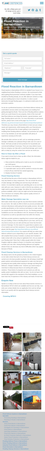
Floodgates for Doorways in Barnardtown (16, 427)
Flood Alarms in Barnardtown (13, 429)
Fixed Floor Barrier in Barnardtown (14, 425)
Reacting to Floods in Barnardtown (14, 419)
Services (5, 421)
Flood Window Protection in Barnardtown (16, 439)
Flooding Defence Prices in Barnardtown (15, 441)
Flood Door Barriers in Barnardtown (15, 433)
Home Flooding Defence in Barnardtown (15, 443)
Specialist (6, 416)
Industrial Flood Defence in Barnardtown (15, 445)
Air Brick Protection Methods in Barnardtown (17, 435)
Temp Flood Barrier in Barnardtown (14, 423)
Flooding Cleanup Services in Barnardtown (16, 449)
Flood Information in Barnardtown (13, 447)
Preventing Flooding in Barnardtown (15, 418)
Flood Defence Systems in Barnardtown (15, 414)
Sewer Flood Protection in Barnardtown (16, 437)
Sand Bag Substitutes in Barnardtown (15, 431)
